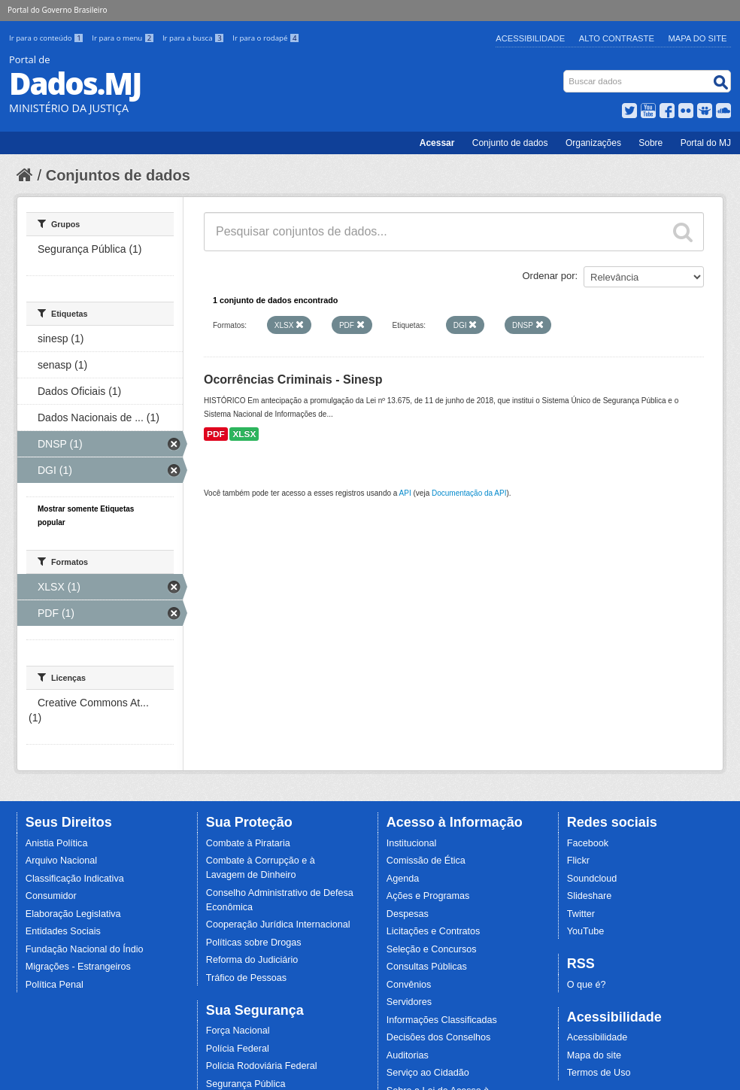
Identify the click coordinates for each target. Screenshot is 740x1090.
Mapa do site (594, 1055)
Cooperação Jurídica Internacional (278, 924)
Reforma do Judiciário (252, 960)
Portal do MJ (706, 143)
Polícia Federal (237, 1048)
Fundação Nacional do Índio (85, 949)
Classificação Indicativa (75, 878)
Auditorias (408, 1055)
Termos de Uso (599, 1072)
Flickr (578, 860)
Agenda (403, 878)
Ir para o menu (124, 38)
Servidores (409, 1002)
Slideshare (589, 896)
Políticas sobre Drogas (254, 942)
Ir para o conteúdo (47, 38)
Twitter (581, 914)
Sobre (650, 143)
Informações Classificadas (442, 1020)
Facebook (587, 843)
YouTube (586, 931)
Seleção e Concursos (432, 949)
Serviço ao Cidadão (428, 1072)
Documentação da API (469, 493)
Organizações (593, 143)
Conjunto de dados (510, 143)
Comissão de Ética (426, 860)
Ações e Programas (428, 896)
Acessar (437, 143)
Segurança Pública (246, 1084)
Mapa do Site (698, 38)
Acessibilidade (530, 38)
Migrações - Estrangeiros (78, 966)
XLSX (244, 434)
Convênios (409, 984)
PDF (216, 434)
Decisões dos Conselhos (439, 1037)
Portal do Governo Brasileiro (57, 10)
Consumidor (51, 896)
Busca (565, 73)
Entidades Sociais (63, 931)
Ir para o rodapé (265, 38)
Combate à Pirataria (248, 843)
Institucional (412, 843)
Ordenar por (549, 275)
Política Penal (54, 984)
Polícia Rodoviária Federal (261, 1066)
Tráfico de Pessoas (246, 978)
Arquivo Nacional (61, 860)
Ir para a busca (194, 38)
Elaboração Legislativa (73, 914)
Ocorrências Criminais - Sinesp (293, 379)
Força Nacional (238, 1030)
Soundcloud (592, 878)
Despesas (408, 914)
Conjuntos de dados (118, 175)
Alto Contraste (616, 38)
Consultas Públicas (427, 966)
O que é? (586, 984)
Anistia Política (57, 843)
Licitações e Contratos (434, 931)
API (405, 493)
